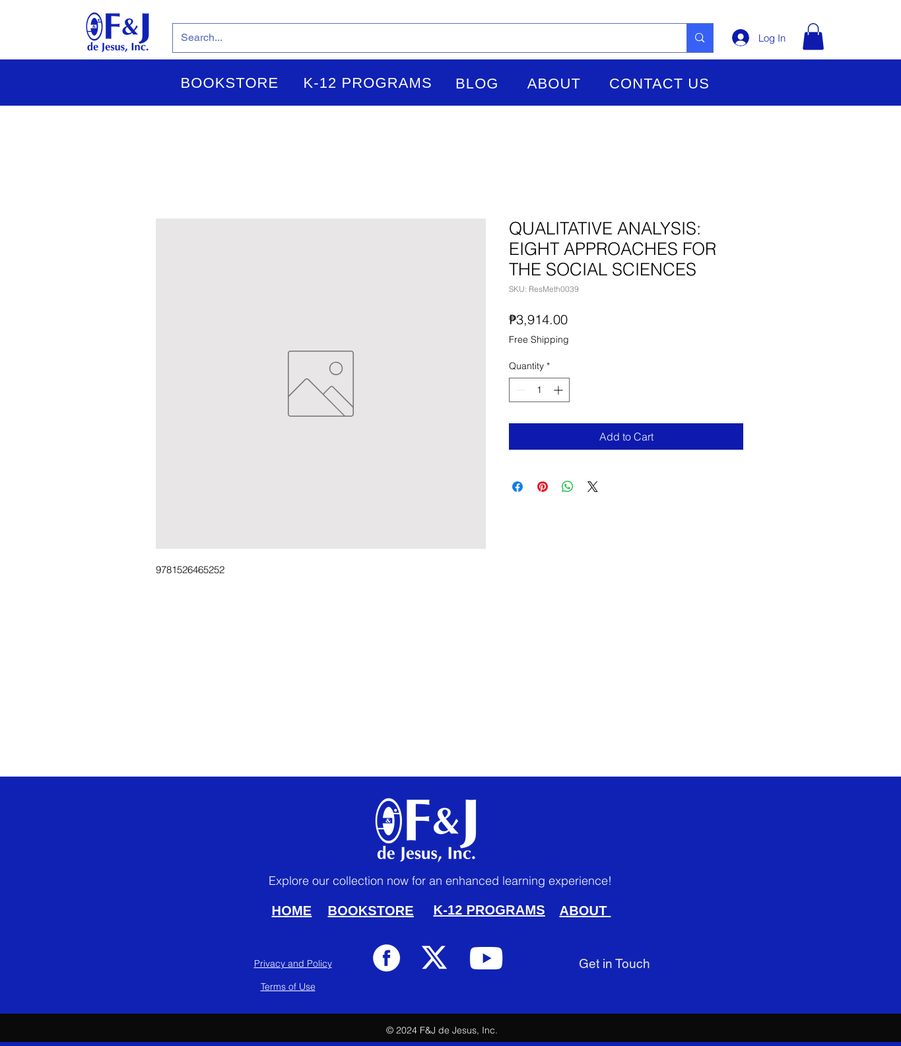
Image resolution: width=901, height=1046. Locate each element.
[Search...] (420, 38)
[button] (230, 83)
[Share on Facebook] (517, 487)
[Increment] (559, 389)
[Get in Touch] (614, 963)
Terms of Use (288, 987)
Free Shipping (539, 339)
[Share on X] (593, 487)
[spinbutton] (539, 389)
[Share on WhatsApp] (568, 487)
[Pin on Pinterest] (543, 487)
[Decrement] (519, 389)
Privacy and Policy (293, 963)
